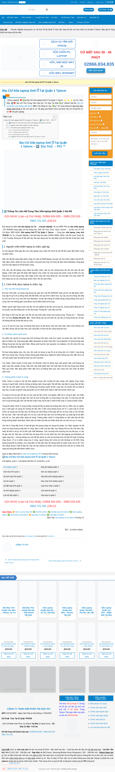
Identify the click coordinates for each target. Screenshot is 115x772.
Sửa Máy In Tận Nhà (101, 192)
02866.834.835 (36, 732)
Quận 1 (52, 536)
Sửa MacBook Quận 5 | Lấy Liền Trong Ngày (67, 645)
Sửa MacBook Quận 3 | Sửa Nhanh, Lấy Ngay (106, 645)
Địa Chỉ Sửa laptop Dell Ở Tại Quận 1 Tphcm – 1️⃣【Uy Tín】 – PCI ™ (30, 120)
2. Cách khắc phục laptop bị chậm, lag (21, 127)
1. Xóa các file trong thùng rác (20, 130)
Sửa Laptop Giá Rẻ (17, 82)
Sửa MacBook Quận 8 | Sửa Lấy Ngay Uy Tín (8, 645)
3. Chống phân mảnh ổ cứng (20, 134)
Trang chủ (4, 82)
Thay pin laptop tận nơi (102, 276)
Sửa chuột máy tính (101, 358)
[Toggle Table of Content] (53, 117)
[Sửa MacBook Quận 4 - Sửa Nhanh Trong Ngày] (86, 631)
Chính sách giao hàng (99, 716)
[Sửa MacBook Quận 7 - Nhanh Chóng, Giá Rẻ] (28, 631)
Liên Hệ (82, 2)
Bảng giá (90, 2)
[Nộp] (47, 10)
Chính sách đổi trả (98, 719)
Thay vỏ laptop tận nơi (102, 307)
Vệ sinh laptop (84, 22)
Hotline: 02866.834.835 (13, 2)
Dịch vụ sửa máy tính (23, 512)
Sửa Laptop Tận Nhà (101, 173)
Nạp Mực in (37, 752)
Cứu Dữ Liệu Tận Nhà (102, 200)
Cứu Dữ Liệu (7, 22)
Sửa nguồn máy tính (101, 373)
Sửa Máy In (82, 18)
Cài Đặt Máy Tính (42, 17)
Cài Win (55, 18)
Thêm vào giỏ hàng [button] (9, 655)
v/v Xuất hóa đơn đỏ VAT (100, 727)
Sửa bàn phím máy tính (102, 362)
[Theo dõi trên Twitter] (108, 2)
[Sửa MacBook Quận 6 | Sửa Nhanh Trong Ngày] (47, 631)
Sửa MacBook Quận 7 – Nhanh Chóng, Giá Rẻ (28, 645)
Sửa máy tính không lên (102, 339)
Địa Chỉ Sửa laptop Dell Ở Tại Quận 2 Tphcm (65, 561)
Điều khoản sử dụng (98, 704)
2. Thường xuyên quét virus (20, 132)
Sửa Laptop (27, 18)
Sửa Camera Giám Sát (47, 22)
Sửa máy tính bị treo (101, 335)
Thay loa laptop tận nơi (102, 304)
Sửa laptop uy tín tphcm (64, 518)
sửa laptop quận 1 (10, 467)
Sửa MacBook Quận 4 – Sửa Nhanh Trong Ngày (87, 645)
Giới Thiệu (74, 2)
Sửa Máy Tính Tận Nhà (102, 169)
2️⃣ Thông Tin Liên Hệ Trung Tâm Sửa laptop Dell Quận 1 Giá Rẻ (30, 123)
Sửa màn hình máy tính (102, 366)
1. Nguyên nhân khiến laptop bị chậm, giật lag (23, 125)
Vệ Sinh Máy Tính (67, 17)
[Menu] (3, 17)
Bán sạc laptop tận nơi (102, 280)
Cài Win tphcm (41, 512)
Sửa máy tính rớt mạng (102, 351)
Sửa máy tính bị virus (101, 327)
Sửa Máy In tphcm (57, 515)
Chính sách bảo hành (98, 723)
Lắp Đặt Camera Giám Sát (25, 22)
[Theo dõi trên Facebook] (105, 2)
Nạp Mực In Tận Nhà (101, 196)
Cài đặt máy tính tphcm (60, 512)
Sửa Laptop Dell (30, 536)
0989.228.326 (72, 216)
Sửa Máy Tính (13, 18)
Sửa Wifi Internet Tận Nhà (103, 204)
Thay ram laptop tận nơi (102, 317)
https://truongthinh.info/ (32, 454)
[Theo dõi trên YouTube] (112, 2)
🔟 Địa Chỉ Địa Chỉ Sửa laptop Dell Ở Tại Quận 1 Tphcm (28, 136)
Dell (48, 536)
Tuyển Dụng (99, 2)
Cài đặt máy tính (94, 750)
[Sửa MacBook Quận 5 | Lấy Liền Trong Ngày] (67, 631)
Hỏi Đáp (62, 22)
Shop (71, 22)
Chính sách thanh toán (99, 712)
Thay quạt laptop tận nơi (102, 300)
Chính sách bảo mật (98, 708)
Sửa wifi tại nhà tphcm (19, 515)
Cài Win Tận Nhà (100, 182)
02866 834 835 (52, 216)
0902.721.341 (38, 220)
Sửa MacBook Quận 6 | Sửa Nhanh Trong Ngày (47, 645)
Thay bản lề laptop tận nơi (103, 296)
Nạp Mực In (95, 18)
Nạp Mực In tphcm (38, 515)
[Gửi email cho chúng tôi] (110, 2)
